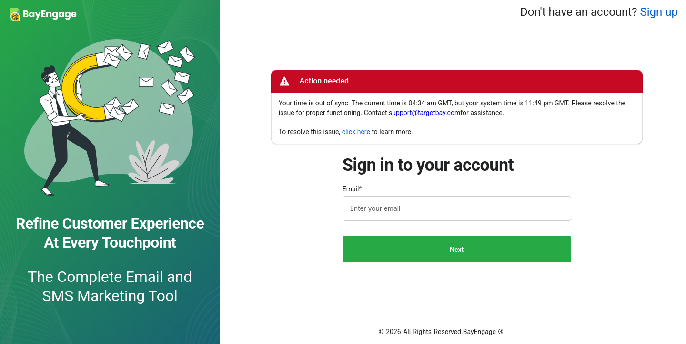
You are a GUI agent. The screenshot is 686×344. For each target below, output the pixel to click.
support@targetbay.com (424, 112)
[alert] (457, 107)
